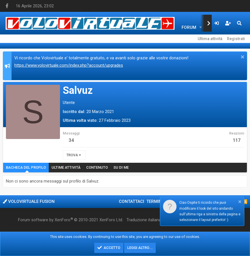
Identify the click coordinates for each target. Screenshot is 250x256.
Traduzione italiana (143, 219)
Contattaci (131, 201)
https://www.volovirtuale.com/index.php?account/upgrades (68, 65)
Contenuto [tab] (97, 167)
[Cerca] (239, 23)
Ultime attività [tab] (66, 167)
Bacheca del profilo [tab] (26, 167)
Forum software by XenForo (70, 220)
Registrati (236, 38)
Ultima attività (210, 38)
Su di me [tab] (121, 167)
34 (71, 140)
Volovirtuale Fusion (29, 201)
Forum (189, 27)
